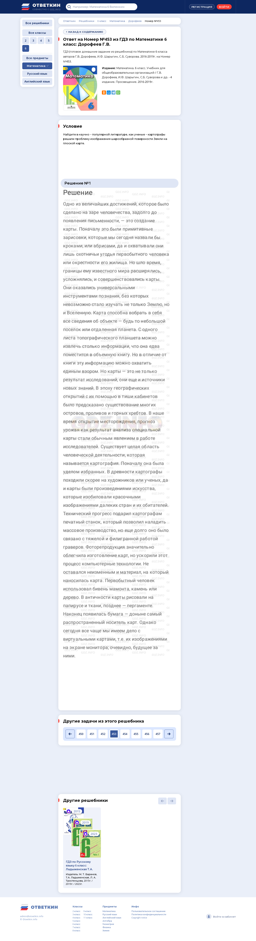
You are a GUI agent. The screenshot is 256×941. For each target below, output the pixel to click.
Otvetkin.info (30, 919)
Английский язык (37, 81)
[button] (70, 734)
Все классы (37, 33)
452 (103, 734)
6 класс (76, 924)
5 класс (76, 920)
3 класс (76, 914)
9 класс (87, 911)
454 (125, 734)
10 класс (87, 914)
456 (147, 734)
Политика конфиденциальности (148, 914)
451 (92, 734)
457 (158, 734)
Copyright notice (139, 917)
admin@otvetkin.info (32, 916)
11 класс (87, 917)
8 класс (76, 930)
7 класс (76, 927)
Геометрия (108, 924)
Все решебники (37, 23)
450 (81, 734)
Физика (107, 927)
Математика (109, 911)
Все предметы (37, 58)
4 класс (76, 917)
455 (136, 734)
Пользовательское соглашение (148, 911)
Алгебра (107, 920)
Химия (106, 930)
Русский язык (37, 74)
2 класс (76, 911)
